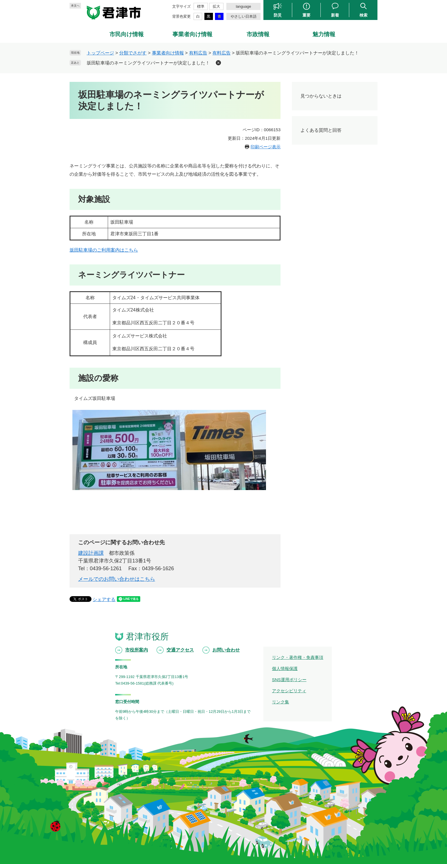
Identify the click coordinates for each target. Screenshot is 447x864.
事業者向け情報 (192, 34)
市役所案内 (136, 650)
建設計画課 (91, 553)
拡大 (216, 6)
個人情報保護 (285, 668)
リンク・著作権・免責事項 (297, 657)
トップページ (100, 52)
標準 (200, 6)
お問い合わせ (226, 650)
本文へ (75, 5)
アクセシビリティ (289, 690)
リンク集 (280, 701)
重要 (306, 15)
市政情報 (258, 34)
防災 (278, 15)
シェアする (104, 599)
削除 (218, 62)
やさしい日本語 (244, 16)
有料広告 (198, 52)
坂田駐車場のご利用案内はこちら (104, 250)
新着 (335, 15)
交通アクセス (180, 650)
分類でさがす (133, 52)
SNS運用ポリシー (289, 679)
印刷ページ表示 (266, 147)
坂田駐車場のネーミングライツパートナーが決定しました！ (148, 62)
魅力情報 (323, 34)
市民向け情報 (126, 34)
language (243, 6)
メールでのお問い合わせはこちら (116, 579)
